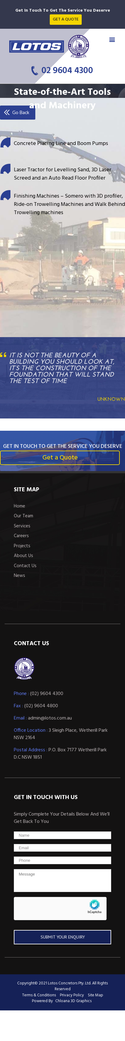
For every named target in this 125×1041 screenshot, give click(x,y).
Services (22, 526)
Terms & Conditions (39, 995)
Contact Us (25, 566)
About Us (23, 556)
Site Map (95, 995)
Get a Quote (60, 457)
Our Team (23, 516)
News (19, 575)
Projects (22, 546)
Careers (21, 536)
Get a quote (66, 19)
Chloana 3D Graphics (73, 1001)
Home (19, 506)
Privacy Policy (72, 995)
